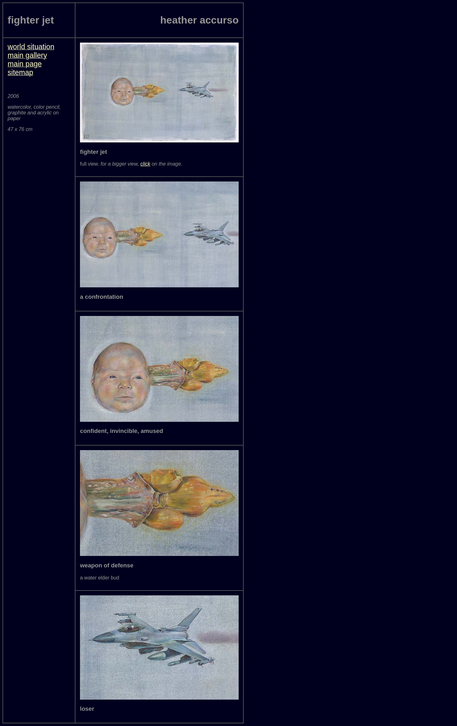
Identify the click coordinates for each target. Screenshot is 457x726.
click (145, 164)
